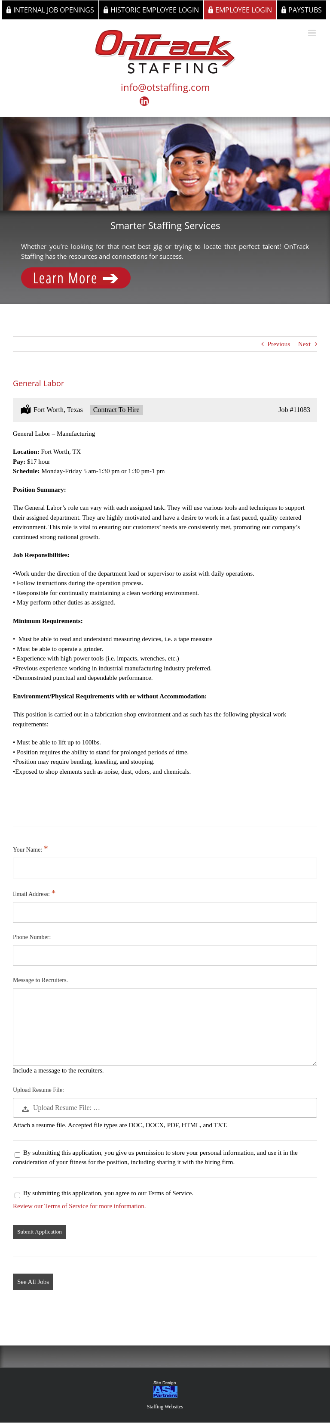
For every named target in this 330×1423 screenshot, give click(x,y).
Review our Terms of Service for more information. (79, 1206)
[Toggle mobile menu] (312, 32)
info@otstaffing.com (165, 87)
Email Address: (32, 894)
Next (304, 344)
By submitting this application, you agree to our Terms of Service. (104, 1193)
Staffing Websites (165, 1407)
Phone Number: (32, 937)
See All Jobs (33, 1281)
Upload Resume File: (38, 1090)
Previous (279, 344)
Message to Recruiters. (40, 980)
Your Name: (28, 849)
